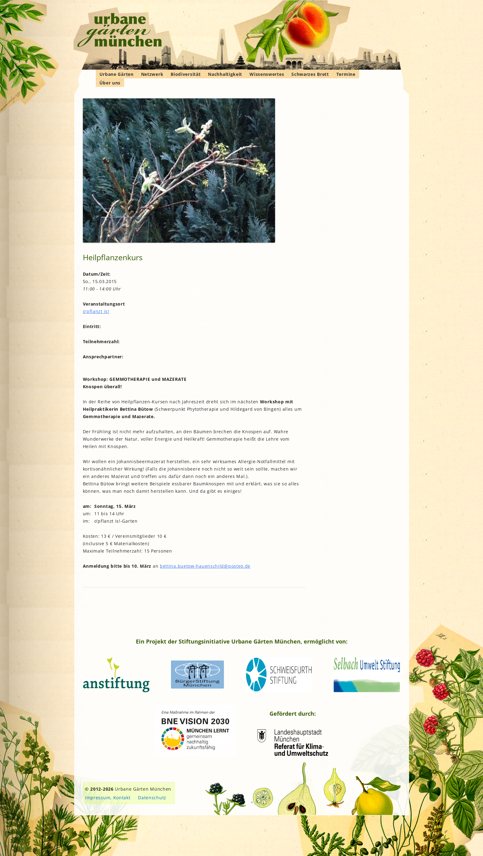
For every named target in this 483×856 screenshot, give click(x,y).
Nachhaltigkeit (225, 74)
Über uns (110, 83)
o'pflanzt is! (96, 311)
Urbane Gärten (116, 74)
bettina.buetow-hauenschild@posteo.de (205, 566)
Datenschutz (152, 797)
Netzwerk (152, 74)
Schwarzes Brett (310, 74)
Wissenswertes (267, 74)
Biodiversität (186, 74)
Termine (345, 74)
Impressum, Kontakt (108, 797)
